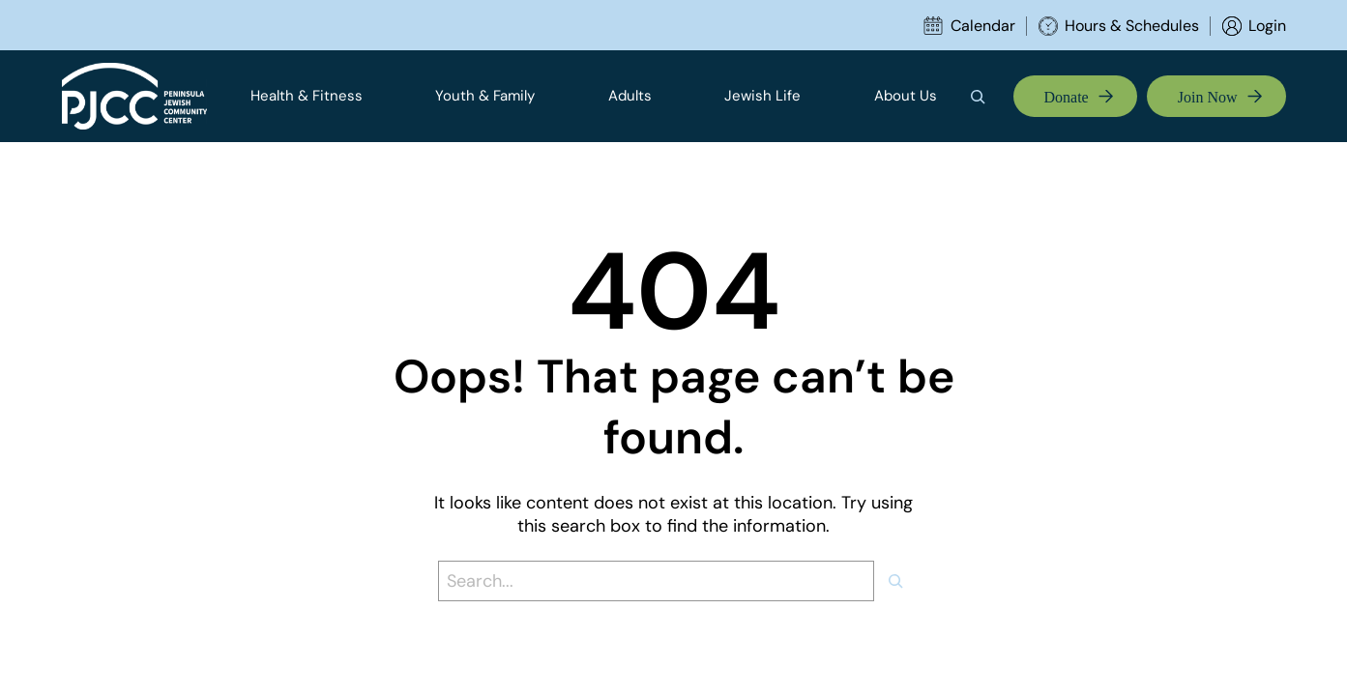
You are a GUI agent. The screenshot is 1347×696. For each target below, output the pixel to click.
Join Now (1208, 97)
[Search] (903, 581)
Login (1267, 25)
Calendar (983, 25)
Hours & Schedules (1132, 25)
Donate (1066, 97)
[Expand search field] (985, 96)
